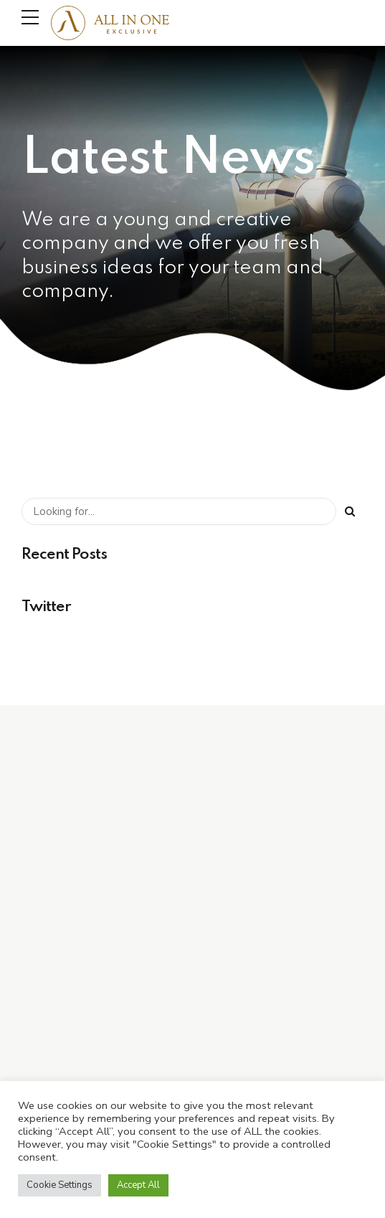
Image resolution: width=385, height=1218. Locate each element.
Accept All (138, 1185)
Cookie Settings (59, 1185)
